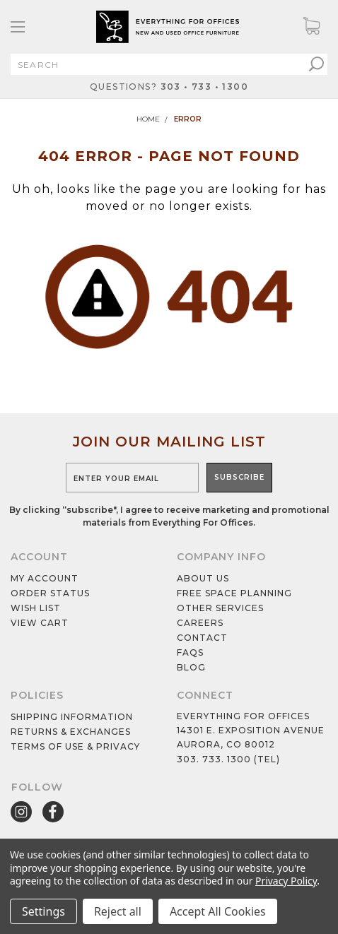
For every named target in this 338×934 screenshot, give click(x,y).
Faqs (190, 652)
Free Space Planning (234, 593)
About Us (203, 578)
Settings (43, 911)
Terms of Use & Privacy (75, 746)
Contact (202, 637)
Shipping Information (72, 716)
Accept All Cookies (218, 911)
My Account (44, 578)
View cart (40, 622)
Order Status (50, 593)
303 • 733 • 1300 (204, 86)
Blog (191, 667)
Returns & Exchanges (71, 731)
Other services (220, 608)
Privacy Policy (286, 880)
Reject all (117, 911)
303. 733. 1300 (214, 759)
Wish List (36, 608)
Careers (200, 622)
